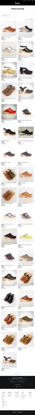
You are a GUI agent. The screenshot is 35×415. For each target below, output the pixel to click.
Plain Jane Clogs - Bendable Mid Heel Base (25, 36)
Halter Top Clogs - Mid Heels (23, 57)
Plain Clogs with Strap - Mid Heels (7, 224)
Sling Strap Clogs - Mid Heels (6, 244)
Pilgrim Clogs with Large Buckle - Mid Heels (25, 306)
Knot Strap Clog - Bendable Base (23, 162)
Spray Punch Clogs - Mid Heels (6, 120)
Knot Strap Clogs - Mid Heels (6, 162)
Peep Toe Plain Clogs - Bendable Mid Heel (8, 57)
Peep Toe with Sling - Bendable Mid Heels (25, 265)
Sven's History (24, 396)
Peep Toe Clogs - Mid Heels (22, 347)
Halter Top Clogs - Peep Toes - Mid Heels (8, 78)
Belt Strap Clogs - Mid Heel (22, 327)
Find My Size (9, 393)
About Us (23, 393)
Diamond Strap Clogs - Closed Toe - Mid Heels (25, 98)
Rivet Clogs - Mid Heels (5, 140)
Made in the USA (24, 395)
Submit (22, 381)
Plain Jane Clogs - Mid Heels (6, 36)
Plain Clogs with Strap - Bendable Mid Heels (25, 224)
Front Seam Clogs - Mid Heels (23, 203)
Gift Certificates (17, 396)
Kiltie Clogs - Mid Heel (22, 182)
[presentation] (3, 393)
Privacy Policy (14, 412)
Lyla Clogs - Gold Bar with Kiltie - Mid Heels (8, 182)
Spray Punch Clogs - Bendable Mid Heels (25, 120)
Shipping (30, 393)
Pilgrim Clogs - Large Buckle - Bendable (8, 327)
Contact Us (30, 395)
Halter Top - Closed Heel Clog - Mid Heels (25, 78)
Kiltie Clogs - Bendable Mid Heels (7, 203)
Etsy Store (23, 398)
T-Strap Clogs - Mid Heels (5, 368)
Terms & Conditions (20, 412)
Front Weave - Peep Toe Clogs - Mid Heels (8, 347)
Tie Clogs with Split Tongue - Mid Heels (7, 306)
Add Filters (5, 15)
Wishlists (16, 395)
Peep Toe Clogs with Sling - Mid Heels (7, 265)
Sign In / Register (17, 393)
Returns (30, 396)
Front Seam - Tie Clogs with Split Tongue (8, 285)
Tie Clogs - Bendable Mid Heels (23, 285)
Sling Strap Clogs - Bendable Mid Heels (24, 244)
